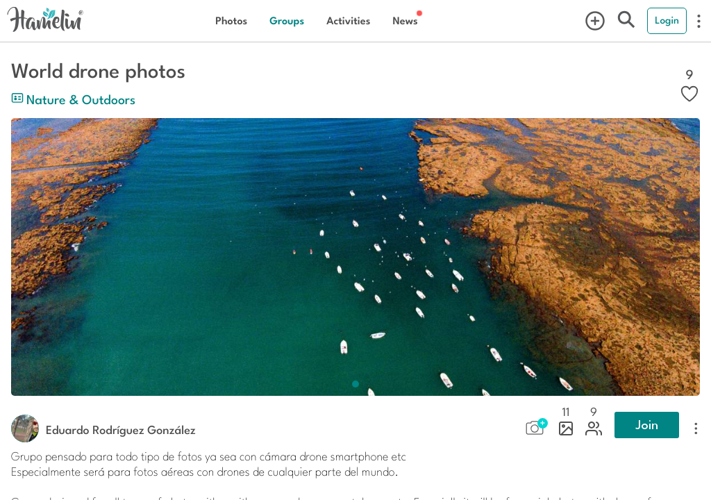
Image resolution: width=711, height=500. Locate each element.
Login (667, 20)
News (404, 20)
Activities (348, 20)
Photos (231, 20)
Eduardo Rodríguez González (121, 429)
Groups (286, 20)
